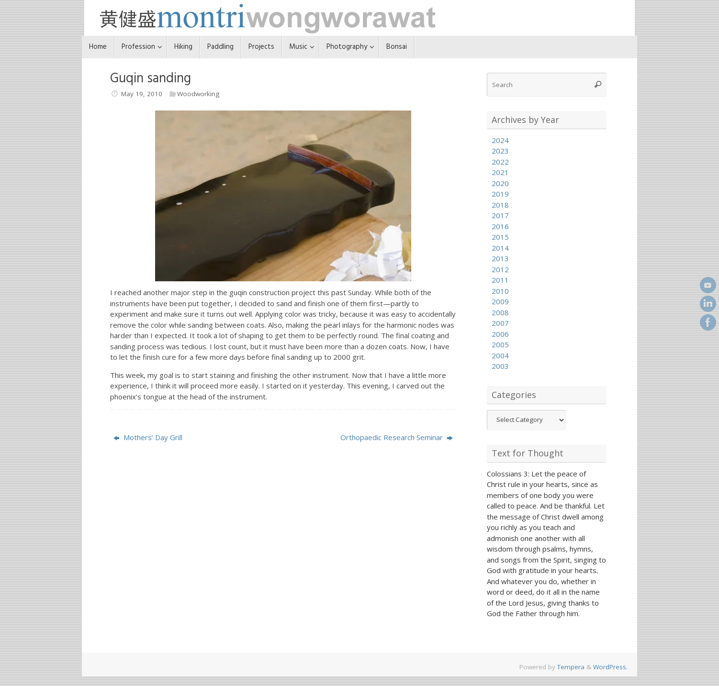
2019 (500, 194)
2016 (500, 226)
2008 (500, 312)
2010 (500, 291)
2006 (500, 334)
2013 (500, 258)
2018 (500, 205)
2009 (500, 301)
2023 (500, 150)
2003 (500, 366)
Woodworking (198, 93)
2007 (500, 323)
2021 (500, 172)
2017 (500, 215)
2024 (500, 140)
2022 (500, 161)
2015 (500, 237)
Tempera (570, 667)
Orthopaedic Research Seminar (396, 437)
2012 (500, 269)
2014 (500, 248)
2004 (500, 355)
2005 (500, 344)
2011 (500, 280)
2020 (500, 183)
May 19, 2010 (141, 93)
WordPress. (610, 667)
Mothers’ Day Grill (147, 437)
